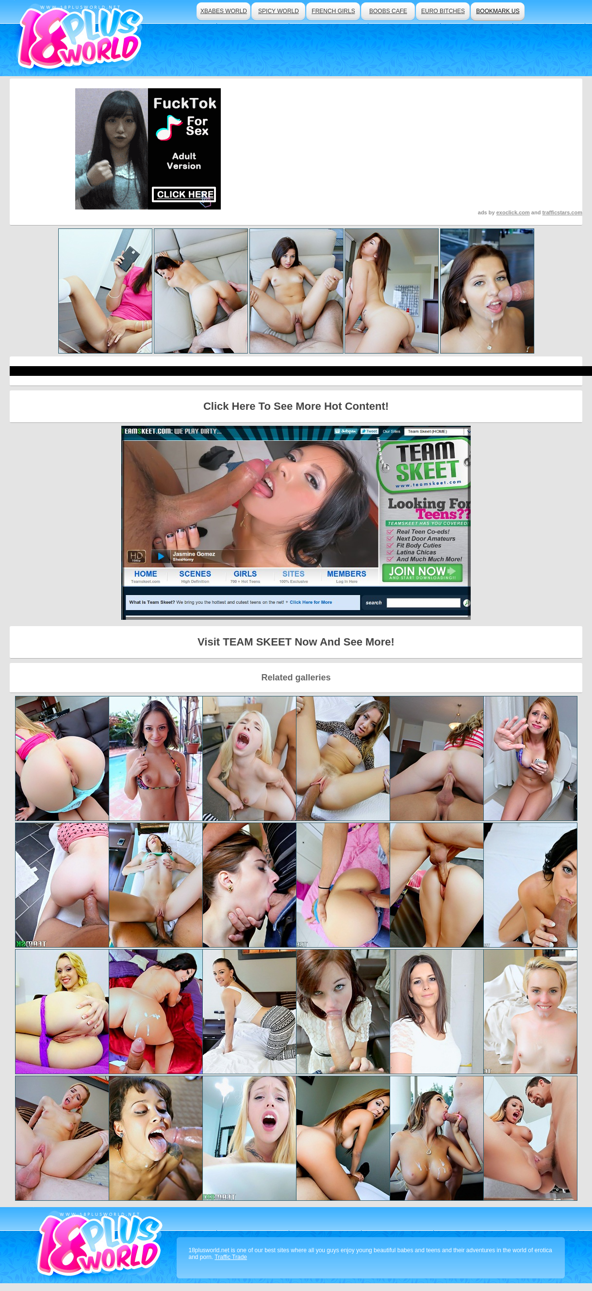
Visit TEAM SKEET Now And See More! (296, 642)
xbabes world (223, 11)
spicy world (278, 11)
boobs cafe (388, 11)
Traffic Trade (230, 1257)
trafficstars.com (562, 212)
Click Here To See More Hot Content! (296, 406)
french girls (333, 11)
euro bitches (443, 11)
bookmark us (497, 11)
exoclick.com (513, 212)
